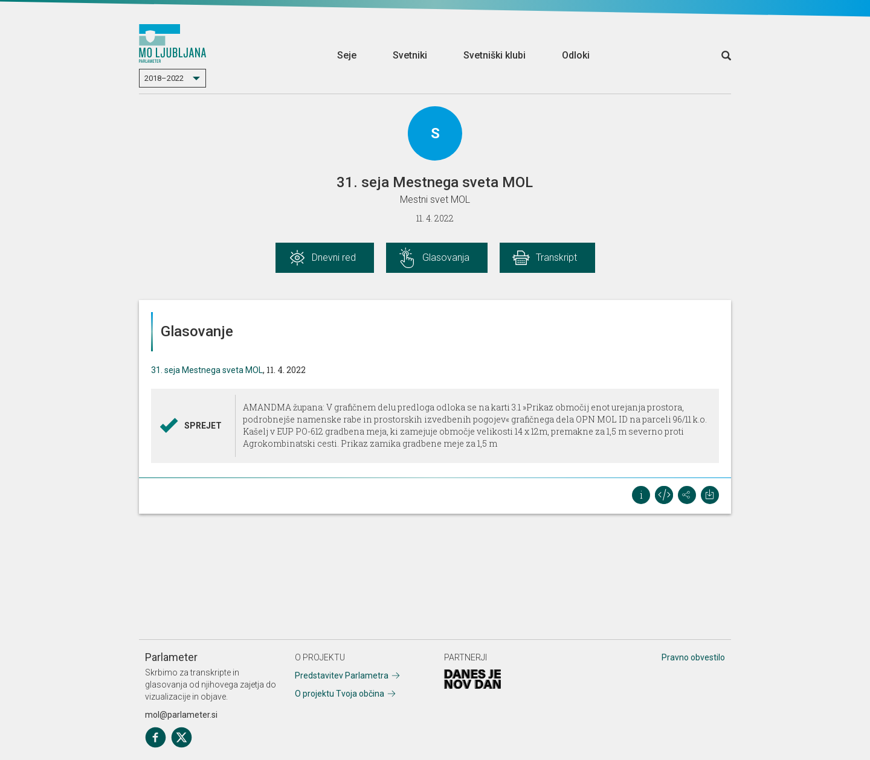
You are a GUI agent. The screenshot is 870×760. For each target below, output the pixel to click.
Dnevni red (334, 257)
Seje (346, 55)
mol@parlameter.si (181, 715)
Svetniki (410, 55)
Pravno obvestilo (693, 657)
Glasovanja (445, 257)
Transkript (556, 257)
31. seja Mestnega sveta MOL (207, 370)
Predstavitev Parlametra (341, 675)
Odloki (576, 55)
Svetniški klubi (494, 55)
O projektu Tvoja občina (339, 693)
